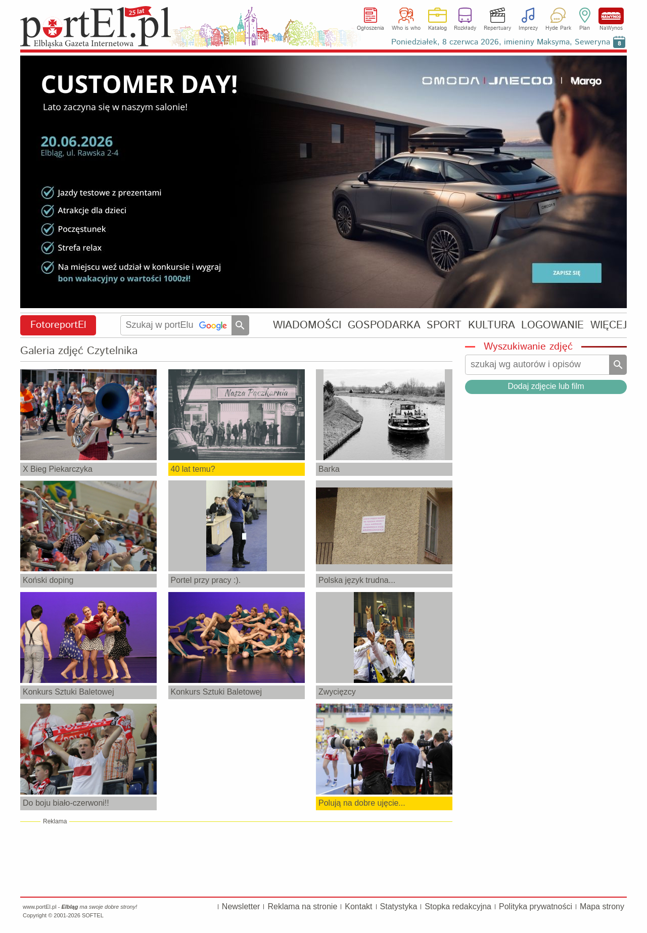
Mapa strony (602, 906)
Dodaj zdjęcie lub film (545, 386)
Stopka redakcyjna (458, 906)
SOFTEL (93, 915)
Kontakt (358, 906)
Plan (584, 28)
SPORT (444, 325)
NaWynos (611, 16)
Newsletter (241, 906)
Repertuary (497, 28)
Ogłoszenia (370, 28)
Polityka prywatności (535, 906)
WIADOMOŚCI (307, 325)
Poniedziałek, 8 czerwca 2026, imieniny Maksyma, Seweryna (500, 42)
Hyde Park (558, 28)
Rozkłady (465, 28)
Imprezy (528, 28)
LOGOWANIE (552, 325)
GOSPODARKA (384, 325)
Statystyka (399, 906)
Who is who (406, 28)
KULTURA (491, 325)
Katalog (437, 28)
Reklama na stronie (302, 906)
